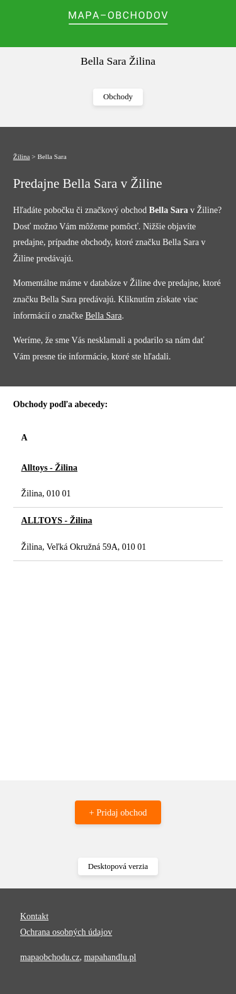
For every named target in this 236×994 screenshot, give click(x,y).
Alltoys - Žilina (49, 467)
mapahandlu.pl (110, 957)
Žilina (21, 156)
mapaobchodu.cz (49, 957)
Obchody (118, 96)
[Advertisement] (118, 664)
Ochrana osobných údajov (66, 932)
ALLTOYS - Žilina (57, 520)
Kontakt (34, 916)
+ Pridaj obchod (118, 812)
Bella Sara (103, 315)
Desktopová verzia (118, 866)
